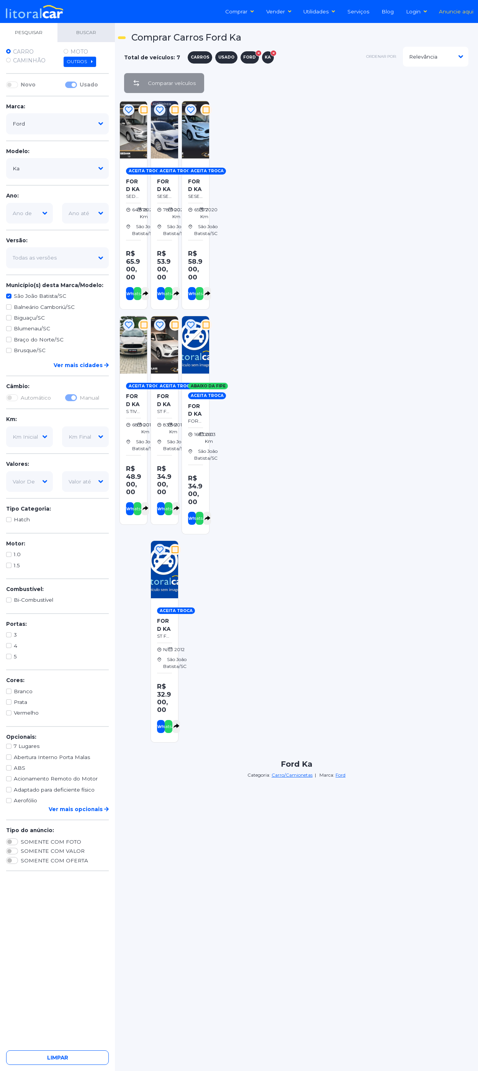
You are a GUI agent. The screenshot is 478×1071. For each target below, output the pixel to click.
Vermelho (26, 713)
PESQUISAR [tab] (29, 32)
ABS (19, 768)
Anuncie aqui (456, 11)
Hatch (22, 519)
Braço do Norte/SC (39, 339)
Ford (340, 775)
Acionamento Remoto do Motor (56, 778)
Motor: (15, 543)
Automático (36, 398)
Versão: (17, 240)
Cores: (15, 680)
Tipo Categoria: (28, 509)
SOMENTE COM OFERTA (54, 860)
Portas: (16, 624)
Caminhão (29, 60)
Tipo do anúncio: (30, 830)
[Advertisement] (344, 152)
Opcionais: (21, 737)
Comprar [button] (239, 11)
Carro (23, 51)
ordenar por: (381, 56)
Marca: (15, 106)
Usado (89, 85)
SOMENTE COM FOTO (51, 842)
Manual (89, 398)
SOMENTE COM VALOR (53, 851)
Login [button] (416, 11)
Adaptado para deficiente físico (54, 790)
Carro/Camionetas (292, 775)
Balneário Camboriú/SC (44, 307)
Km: (11, 419)
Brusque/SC (30, 350)
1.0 (17, 554)
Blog (387, 11)
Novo (28, 85)
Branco (23, 691)
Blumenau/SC (32, 328)
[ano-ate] (85, 213)
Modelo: (17, 151)
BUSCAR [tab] (86, 32)
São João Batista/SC (40, 296)
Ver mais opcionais (79, 809)
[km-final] (85, 436)
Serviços (358, 11)
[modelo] (57, 168)
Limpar (57, 1058)
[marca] (57, 123)
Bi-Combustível (33, 600)
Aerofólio (25, 800)
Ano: (12, 196)
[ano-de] (29, 213)
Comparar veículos (164, 83)
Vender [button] (278, 11)
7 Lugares (26, 746)
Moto (79, 51)
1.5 (17, 565)
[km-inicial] (29, 436)
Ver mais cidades (81, 365)
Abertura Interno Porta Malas (52, 757)
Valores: (17, 464)
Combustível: (25, 589)
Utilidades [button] (319, 11)
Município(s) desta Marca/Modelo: (54, 285)
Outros (80, 61)
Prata (20, 702)
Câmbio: (17, 386)
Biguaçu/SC (29, 318)
